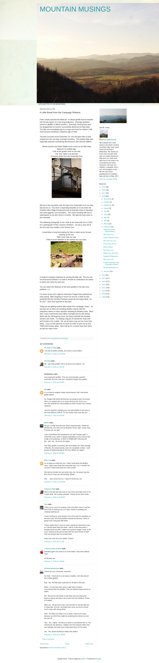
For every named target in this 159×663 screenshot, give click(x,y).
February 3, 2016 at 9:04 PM (54, 415)
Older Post (89, 644)
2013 (104, 281)
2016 (104, 196)
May (105, 217)
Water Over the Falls (110, 253)
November (107, 199)
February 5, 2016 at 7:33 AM (54, 561)
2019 (104, 187)
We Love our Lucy (109, 241)
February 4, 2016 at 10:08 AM (54, 497)
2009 (104, 294)
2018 (104, 190)
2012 (104, 284)
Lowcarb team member (53, 548)
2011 (104, 288)
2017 (104, 193)
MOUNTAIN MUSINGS (75, 9)
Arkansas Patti (49, 489)
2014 (104, 278)
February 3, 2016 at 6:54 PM (54, 382)
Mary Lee (47, 460)
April (105, 220)
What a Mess (108, 247)
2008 (104, 297)
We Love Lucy (108, 234)
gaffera (83, 659)
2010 (104, 291)
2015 (104, 275)
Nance (46, 423)
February (107, 227)
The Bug (47, 361)
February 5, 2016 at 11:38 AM (54, 634)
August (106, 208)
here (48, 289)
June (106, 214)
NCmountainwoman (51, 568)
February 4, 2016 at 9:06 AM (54, 453)
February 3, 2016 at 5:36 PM (54, 367)
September (108, 205)
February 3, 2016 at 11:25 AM (54, 354)
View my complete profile (108, 179)
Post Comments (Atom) (57, 647)
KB (45, 389)
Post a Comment (48, 639)
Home (67, 644)
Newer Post (44, 644)
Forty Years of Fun (109, 244)
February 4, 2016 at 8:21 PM (54, 541)
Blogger (98, 659)
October (107, 202)
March (106, 224)
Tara (46, 504)
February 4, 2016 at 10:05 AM (54, 482)
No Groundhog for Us (110, 267)
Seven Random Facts (111, 237)
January (107, 271)
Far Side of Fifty (50, 348)
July (105, 211)
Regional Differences (110, 256)
